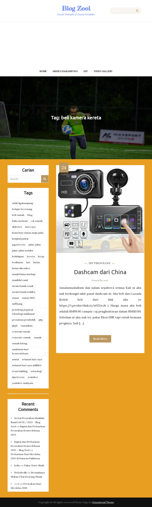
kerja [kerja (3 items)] (41, 256)
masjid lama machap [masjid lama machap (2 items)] (23, 274)
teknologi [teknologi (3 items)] (36, 371)
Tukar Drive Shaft (34, 465)
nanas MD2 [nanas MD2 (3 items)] (28, 297)
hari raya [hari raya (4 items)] (30, 226)
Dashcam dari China (100, 272)
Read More (100, 338)
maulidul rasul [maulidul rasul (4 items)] (20, 280)
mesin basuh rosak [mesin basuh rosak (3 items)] (22, 285)
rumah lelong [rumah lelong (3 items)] (19, 343)
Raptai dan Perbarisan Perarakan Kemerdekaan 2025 (28, 430)
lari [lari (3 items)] (28, 262)
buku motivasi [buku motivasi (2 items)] (20, 220)
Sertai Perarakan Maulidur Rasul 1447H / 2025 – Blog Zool (28, 422)
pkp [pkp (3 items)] (41, 319)
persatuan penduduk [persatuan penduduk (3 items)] (23, 319)
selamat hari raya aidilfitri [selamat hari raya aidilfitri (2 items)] (26, 365)
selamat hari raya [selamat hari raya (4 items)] (32, 359)
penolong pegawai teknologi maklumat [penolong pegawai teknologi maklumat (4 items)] (23, 311)
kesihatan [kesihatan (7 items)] (17, 262)
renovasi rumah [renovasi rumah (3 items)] (21, 331)
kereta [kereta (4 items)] (31, 256)
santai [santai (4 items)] (15, 359)
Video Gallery (103, 71)
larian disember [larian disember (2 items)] (21, 268)
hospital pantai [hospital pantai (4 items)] (20, 238)
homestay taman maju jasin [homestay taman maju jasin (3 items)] (27, 232)
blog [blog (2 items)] (30, 214)
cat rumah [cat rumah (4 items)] (36, 220)
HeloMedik (20, 472)
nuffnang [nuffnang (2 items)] (17, 303)
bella (17, 465)
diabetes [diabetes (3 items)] (17, 226)
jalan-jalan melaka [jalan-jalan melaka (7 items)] (22, 250)
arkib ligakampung (65, 71)
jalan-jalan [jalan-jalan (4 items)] (34, 244)
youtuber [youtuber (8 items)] (33, 377)
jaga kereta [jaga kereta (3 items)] (18, 244)
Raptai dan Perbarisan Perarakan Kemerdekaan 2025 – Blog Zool (25, 446)
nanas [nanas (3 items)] (15, 297)
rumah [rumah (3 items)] (37, 337)
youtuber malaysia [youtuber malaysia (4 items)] (22, 383)
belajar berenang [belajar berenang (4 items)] (22, 209)
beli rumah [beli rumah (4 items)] (18, 214)
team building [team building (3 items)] (20, 371)
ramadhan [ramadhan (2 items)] (27, 325)
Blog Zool (76, 8)
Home (43, 71)
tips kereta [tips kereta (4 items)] (18, 377)
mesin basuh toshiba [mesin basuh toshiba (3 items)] (23, 291)
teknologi (102, 263)
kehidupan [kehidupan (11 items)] (18, 256)
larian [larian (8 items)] (36, 262)
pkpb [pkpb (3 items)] (15, 325)
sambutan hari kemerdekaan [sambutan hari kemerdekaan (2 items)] (20, 351)
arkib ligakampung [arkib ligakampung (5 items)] (22, 203)
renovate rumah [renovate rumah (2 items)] (21, 337)
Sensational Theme (103, 502)
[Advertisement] (76, 45)
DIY (86, 71)
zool (105, 280)
